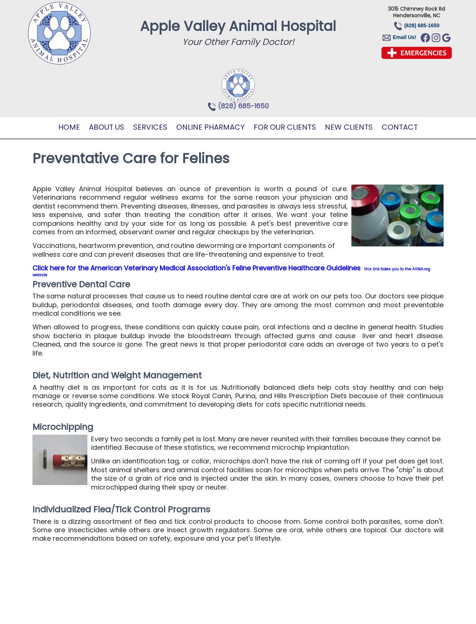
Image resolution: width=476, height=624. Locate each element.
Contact (400, 127)
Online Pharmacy (210, 127)
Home (69, 127)
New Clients (349, 127)
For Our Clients (285, 127)
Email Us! (404, 37)
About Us (106, 127)
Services (150, 127)
